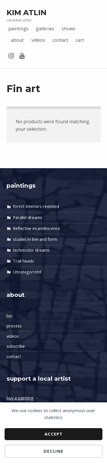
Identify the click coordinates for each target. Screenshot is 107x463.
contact (60, 40)
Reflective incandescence (36, 228)
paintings (18, 28)
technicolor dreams (31, 250)
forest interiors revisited (36, 206)
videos (38, 40)
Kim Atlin (27, 12)
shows (68, 28)
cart (80, 40)
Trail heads (23, 261)
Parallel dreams (27, 217)
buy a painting (20, 398)
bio (10, 316)
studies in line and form (35, 239)
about (17, 40)
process (14, 326)
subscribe (16, 346)
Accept (53, 434)
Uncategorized (27, 272)
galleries (45, 28)
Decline (53, 451)
